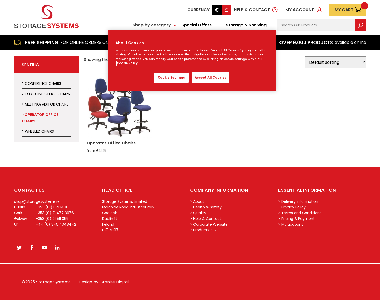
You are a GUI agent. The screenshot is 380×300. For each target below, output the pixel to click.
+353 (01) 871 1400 (52, 207)
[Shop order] (335, 62)
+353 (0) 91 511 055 (52, 218)
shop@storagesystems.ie (37, 201)
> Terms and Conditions (299, 212)
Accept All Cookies (210, 77)
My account (299, 10)
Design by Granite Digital (103, 282)
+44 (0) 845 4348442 (56, 224)
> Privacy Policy (292, 207)
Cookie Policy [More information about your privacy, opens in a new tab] (127, 63)
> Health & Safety (206, 207)
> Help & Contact (205, 218)
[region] (192, 60)
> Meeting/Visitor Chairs (45, 104)
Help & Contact (252, 10)
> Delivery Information (298, 201)
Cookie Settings (171, 77)
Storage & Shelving (246, 25)
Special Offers (196, 25)
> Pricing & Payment (296, 218)
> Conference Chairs (41, 83)
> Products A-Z (203, 230)
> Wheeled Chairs (38, 131)
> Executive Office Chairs (46, 93)
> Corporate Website (209, 224)
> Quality (198, 212)
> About (197, 201)
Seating (30, 65)
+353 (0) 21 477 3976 (55, 212)
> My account (290, 224)
